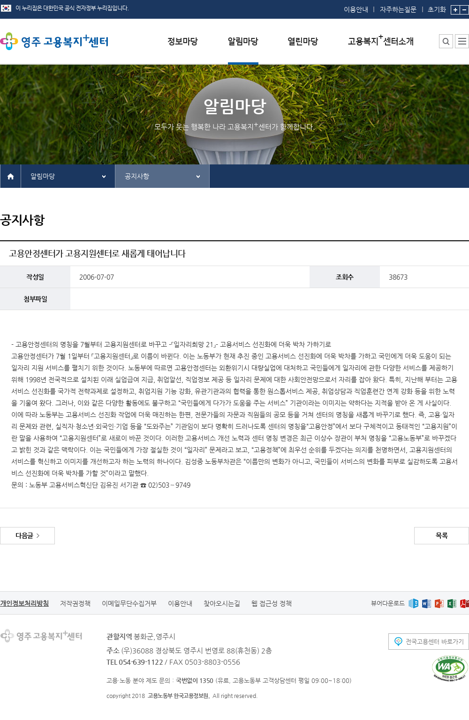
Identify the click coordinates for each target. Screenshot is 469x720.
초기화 (437, 6)
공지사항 (137, 176)
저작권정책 (75, 603)
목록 (441, 535)
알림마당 (42, 176)
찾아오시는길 (222, 603)
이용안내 (356, 9)
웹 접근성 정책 (271, 603)
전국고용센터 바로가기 (435, 641)
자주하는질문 (398, 9)
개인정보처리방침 (24, 603)
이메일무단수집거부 (129, 603)
